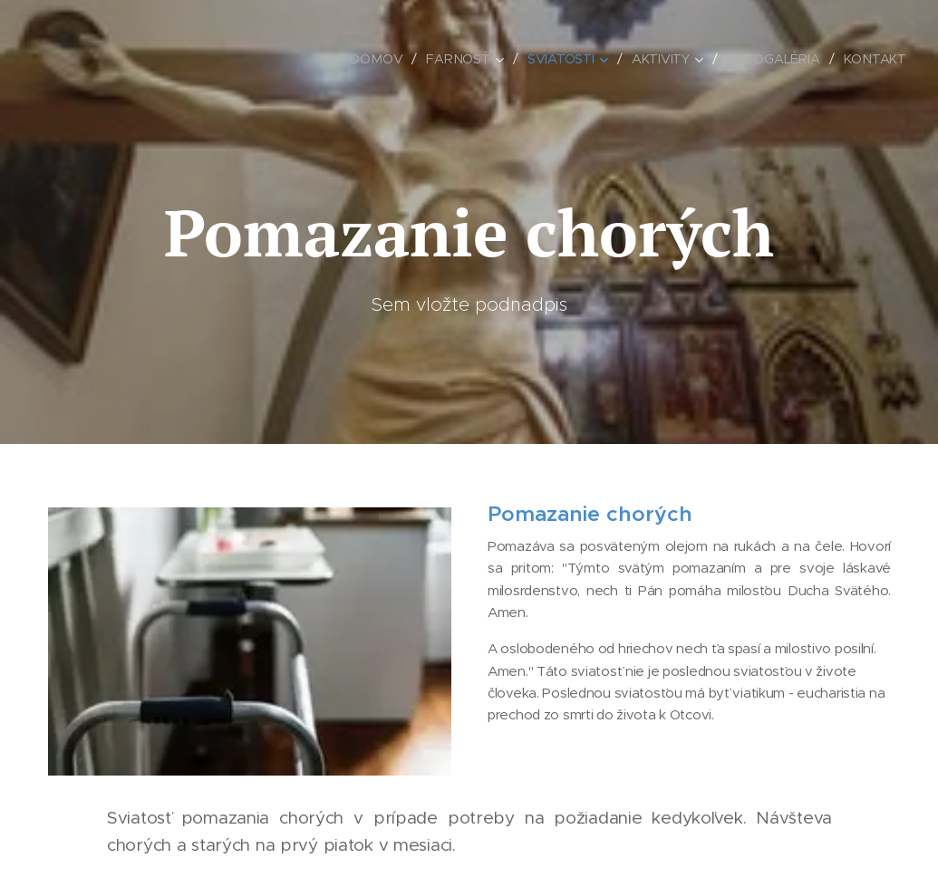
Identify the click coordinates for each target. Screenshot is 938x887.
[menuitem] (379, 59)
